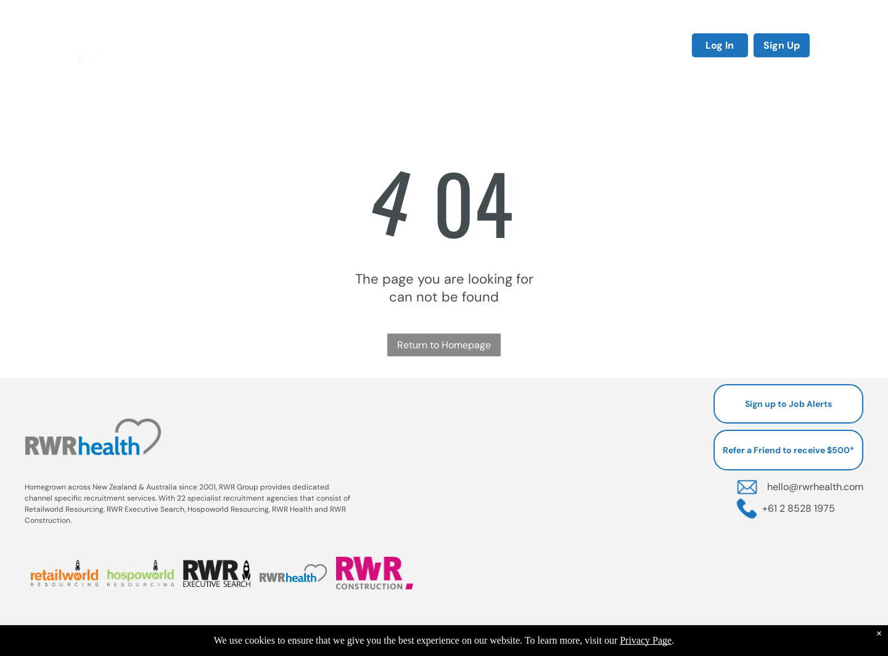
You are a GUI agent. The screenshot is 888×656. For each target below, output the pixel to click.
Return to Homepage (444, 344)
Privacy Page (646, 640)
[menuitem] (294, 44)
